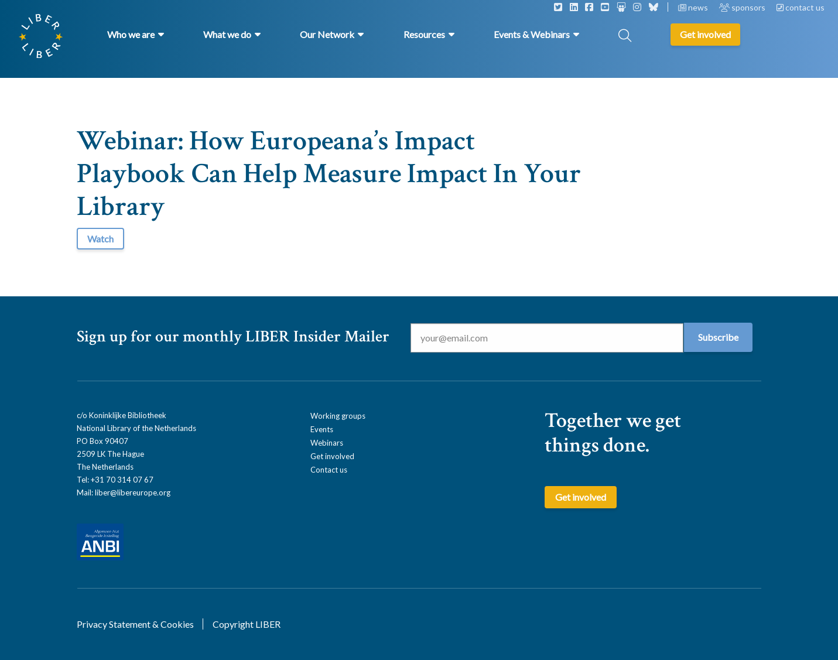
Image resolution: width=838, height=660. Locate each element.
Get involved (332, 456)
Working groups (337, 415)
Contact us (328, 469)
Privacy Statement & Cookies (135, 624)
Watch (100, 238)
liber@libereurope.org (132, 492)
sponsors (743, 7)
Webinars (326, 442)
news (694, 7)
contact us (801, 7)
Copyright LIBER (247, 624)
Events (321, 429)
